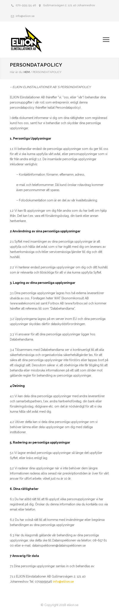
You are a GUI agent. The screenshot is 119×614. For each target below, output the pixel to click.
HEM (27, 72)
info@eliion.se (25, 16)
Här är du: (16, 72)
